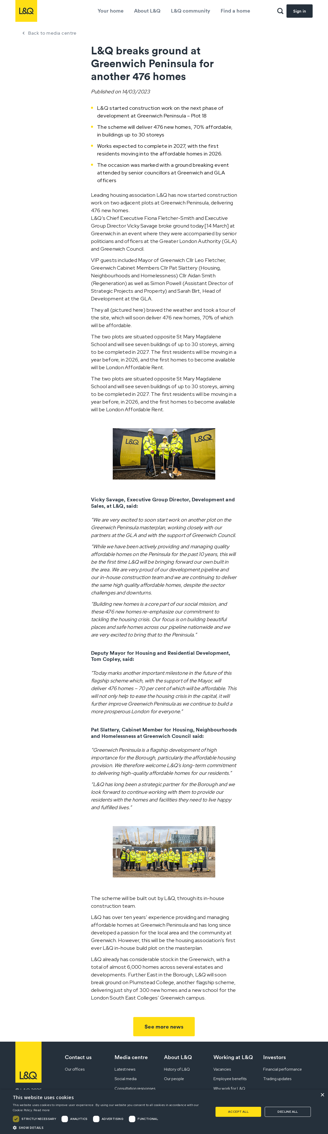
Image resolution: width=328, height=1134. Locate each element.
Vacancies (222, 1069)
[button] (110, 1127)
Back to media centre (52, 33)
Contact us (78, 1057)
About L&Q (147, 10)
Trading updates (277, 1078)
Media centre (131, 1057)
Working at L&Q (233, 1057)
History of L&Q (177, 1069)
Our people (174, 1078)
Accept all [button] (238, 1112)
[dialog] (164, 1112)
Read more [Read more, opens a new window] (42, 1110)
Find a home (235, 10)
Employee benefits (230, 1078)
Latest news (125, 1069)
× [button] (322, 1095)
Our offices (75, 1069)
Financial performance (282, 1069)
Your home (111, 10)
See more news (164, 1026)
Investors (274, 1057)
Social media (126, 1078)
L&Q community (190, 10)
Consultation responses (135, 1088)
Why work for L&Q (229, 1088)
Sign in (299, 11)
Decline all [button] (288, 1112)
